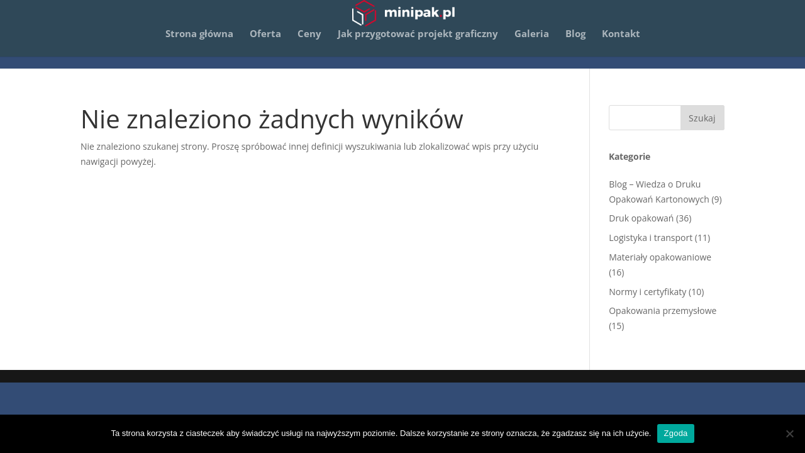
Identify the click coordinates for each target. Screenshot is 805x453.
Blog (575, 47)
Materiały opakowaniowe (660, 257)
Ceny (309, 47)
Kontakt (621, 47)
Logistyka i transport (650, 237)
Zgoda (675, 433)
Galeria (531, 47)
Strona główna (199, 47)
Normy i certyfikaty (647, 292)
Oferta (265, 47)
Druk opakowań (641, 218)
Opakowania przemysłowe (662, 310)
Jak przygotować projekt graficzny (418, 47)
